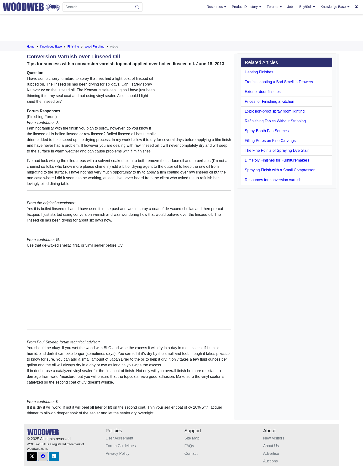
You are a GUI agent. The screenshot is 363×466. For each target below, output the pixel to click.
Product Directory (247, 7)
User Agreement (119, 438)
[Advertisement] (181, 28)
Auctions (270, 461)
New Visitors (273, 438)
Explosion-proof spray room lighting (275, 111)
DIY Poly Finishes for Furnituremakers (277, 160)
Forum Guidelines (121, 446)
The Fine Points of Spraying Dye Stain (277, 150)
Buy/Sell (307, 7)
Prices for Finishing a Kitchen (269, 101)
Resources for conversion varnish (273, 180)
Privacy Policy (118, 453)
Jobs (291, 7)
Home (31, 46)
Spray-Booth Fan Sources (267, 131)
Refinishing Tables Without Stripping (275, 121)
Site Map (192, 438)
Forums (274, 7)
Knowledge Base (335, 7)
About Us (271, 446)
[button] (32, 456)
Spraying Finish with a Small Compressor (280, 170)
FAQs (189, 446)
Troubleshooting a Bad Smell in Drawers (279, 82)
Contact (191, 453)
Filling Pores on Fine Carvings (270, 141)
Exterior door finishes (263, 92)
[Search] (97, 7)
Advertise (271, 453)
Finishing (73, 46)
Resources (217, 7)
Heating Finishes (259, 72)
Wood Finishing (95, 46)
